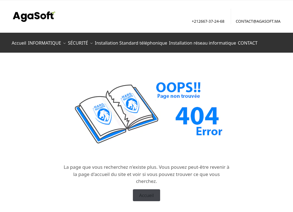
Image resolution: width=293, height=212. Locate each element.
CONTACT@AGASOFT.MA (258, 21)
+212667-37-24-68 (208, 21)
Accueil (146, 192)
